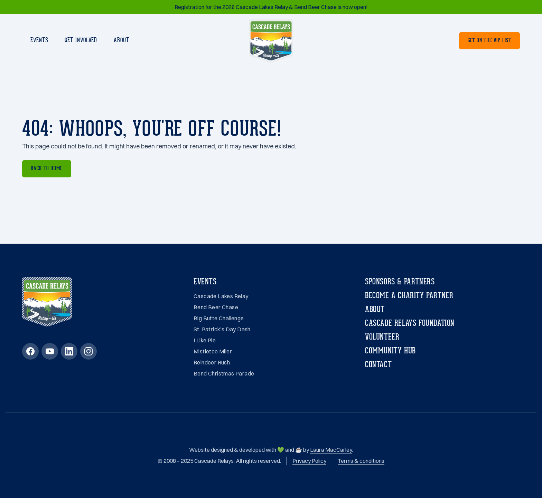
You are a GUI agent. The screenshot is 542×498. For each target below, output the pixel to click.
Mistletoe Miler (213, 351)
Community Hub (390, 351)
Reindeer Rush (212, 362)
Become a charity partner (409, 296)
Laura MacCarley (331, 449)
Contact (378, 365)
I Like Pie (205, 340)
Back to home (47, 169)
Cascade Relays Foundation (410, 324)
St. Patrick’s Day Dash (222, 329)
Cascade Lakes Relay (221, 296)
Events (39, 40)
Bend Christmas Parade (224, 373)
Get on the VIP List (489, 40)
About (121, 40)
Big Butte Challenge (219, 318)
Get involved (81, 40)
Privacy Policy (309, 460)
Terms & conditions (361, 460)
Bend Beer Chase (216, 307)
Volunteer (382, 337)
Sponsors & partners (399, 282)
